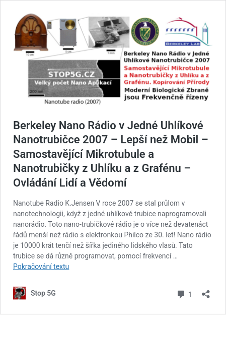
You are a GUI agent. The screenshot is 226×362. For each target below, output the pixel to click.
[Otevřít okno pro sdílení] (206, 291)
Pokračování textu (41, 266)
